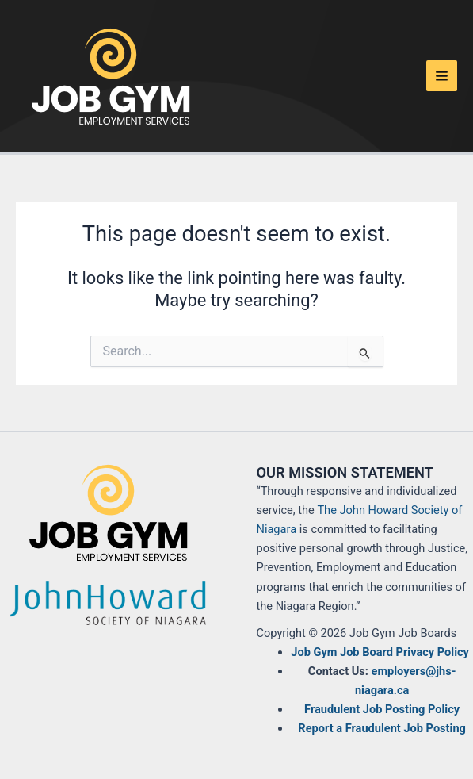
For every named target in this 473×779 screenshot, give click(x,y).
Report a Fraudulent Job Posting (382, 728)
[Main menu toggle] (441, 75)
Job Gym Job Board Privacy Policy (380, 652)
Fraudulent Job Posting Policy (382, 709)
